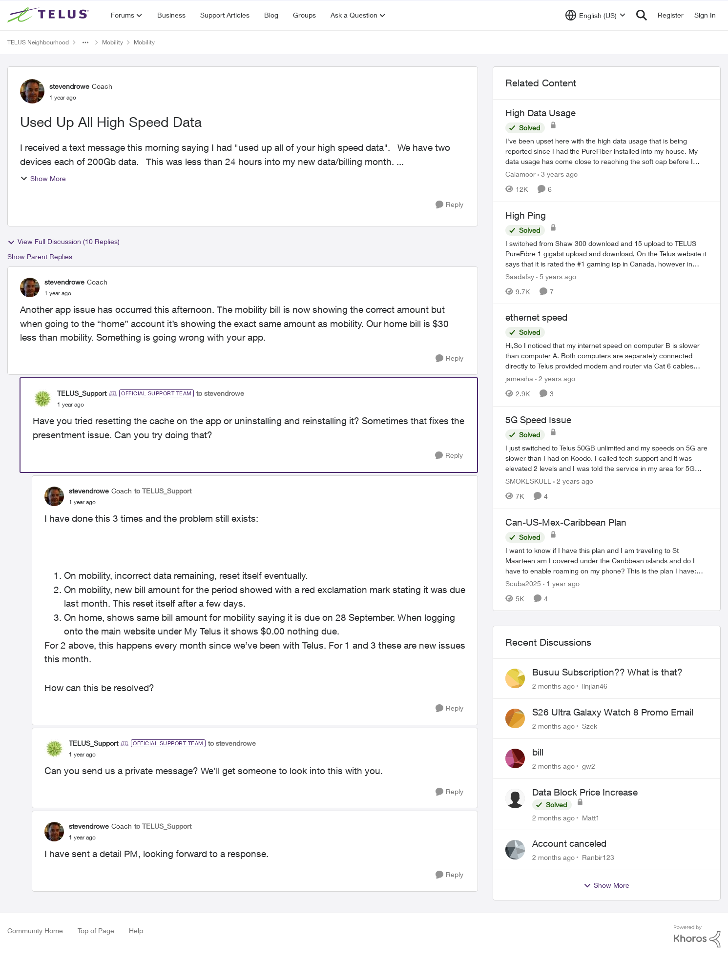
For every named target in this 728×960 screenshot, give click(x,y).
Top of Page (96, 930)
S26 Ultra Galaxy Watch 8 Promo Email (612, 712)
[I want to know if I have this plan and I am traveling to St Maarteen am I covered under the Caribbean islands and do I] (606, 560)
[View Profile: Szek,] (515, 718)
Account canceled (569, 843)
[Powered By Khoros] (697, 936)
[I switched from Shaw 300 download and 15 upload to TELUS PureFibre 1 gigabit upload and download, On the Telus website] (606, 253)
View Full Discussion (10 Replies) (63, 241)
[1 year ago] (561, 583)
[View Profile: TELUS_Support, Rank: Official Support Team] (42, 399)
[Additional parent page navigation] (85, 42)
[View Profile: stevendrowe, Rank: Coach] (32, 91)
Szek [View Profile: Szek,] (589, 726)
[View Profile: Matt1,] (515, 798)
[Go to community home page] (49, 15)
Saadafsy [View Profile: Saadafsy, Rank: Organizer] (519, 276)
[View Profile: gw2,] (515, 758)
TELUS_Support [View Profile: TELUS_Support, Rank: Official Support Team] (81, 393)
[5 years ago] (556, 276)
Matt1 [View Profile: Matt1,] (591, 817)
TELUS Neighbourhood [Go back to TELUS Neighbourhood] (38, 42)
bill (537, 752)
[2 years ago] (555, 378)
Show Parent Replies (39, 256)
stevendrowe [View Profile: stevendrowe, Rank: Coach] (69, 86)
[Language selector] (595, 15)
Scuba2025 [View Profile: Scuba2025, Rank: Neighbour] (523, 583)
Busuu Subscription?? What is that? (607, 672)
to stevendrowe (220, 393)
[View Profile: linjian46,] (515, 678)
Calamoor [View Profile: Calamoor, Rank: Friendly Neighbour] (520, 174)
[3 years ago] (558, 174)
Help (136, 930)
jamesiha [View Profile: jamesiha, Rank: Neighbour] (519, 378)
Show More (43, 178)
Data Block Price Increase (585, 792)
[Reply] (449, 204)
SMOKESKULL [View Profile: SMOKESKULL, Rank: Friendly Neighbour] (528, 481)
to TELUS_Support (162, 491)
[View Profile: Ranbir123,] (515, 849)
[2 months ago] (553, 686)
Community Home (35, 930)
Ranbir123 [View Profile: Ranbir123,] (598, 857)
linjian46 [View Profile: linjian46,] (594, 686)
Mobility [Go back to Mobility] (112, 42)
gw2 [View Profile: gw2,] (588, 766)
